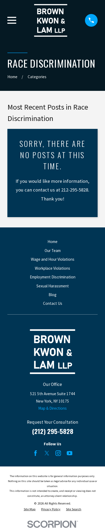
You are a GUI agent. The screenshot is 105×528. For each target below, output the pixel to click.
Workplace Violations (52, 268)
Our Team (53, 250)
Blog (52, 294)
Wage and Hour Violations (52, 259)
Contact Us (52, 303)
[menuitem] (30, 509)
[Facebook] (35, 453)
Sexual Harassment (52, 285)
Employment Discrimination (52, 276)
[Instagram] (58, 453)
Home (52, 241)
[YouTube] (69, 453)
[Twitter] (47, 453)
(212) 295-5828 (52, 431)
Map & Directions (52, 408)
